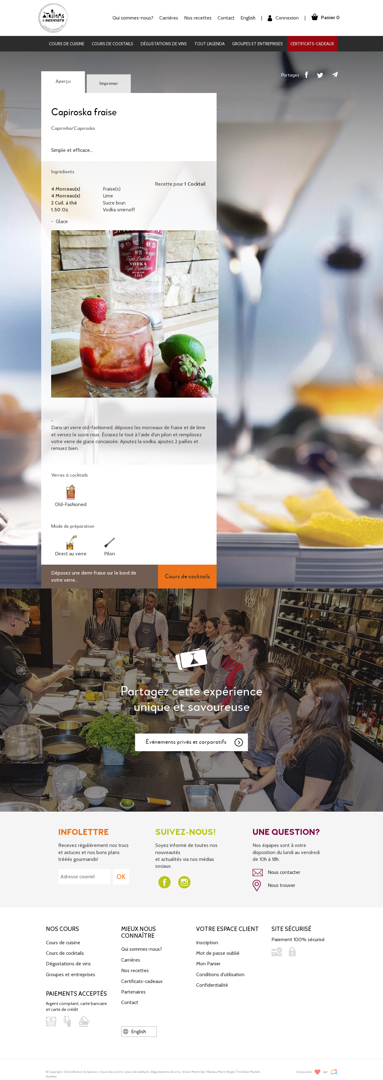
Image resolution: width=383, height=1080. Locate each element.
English (246, 18)
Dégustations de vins (164, 43)
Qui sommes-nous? (131, 18)
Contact (224, 18)
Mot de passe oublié (218, 952)
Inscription (207, 942)
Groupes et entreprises (257, 43)
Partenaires (133, 991)
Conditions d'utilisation (220, 974)
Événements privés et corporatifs (195, 742)
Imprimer (108, 83)
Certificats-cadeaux (312, 43)
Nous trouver (274, 885)
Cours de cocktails (112, 43)
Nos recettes (196, 18)
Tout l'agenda (209, 43)
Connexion (281, 18)
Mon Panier (208, 963)
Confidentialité (212, 984)
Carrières (167, 18)
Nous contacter (276, 872)
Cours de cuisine (66, 43)
